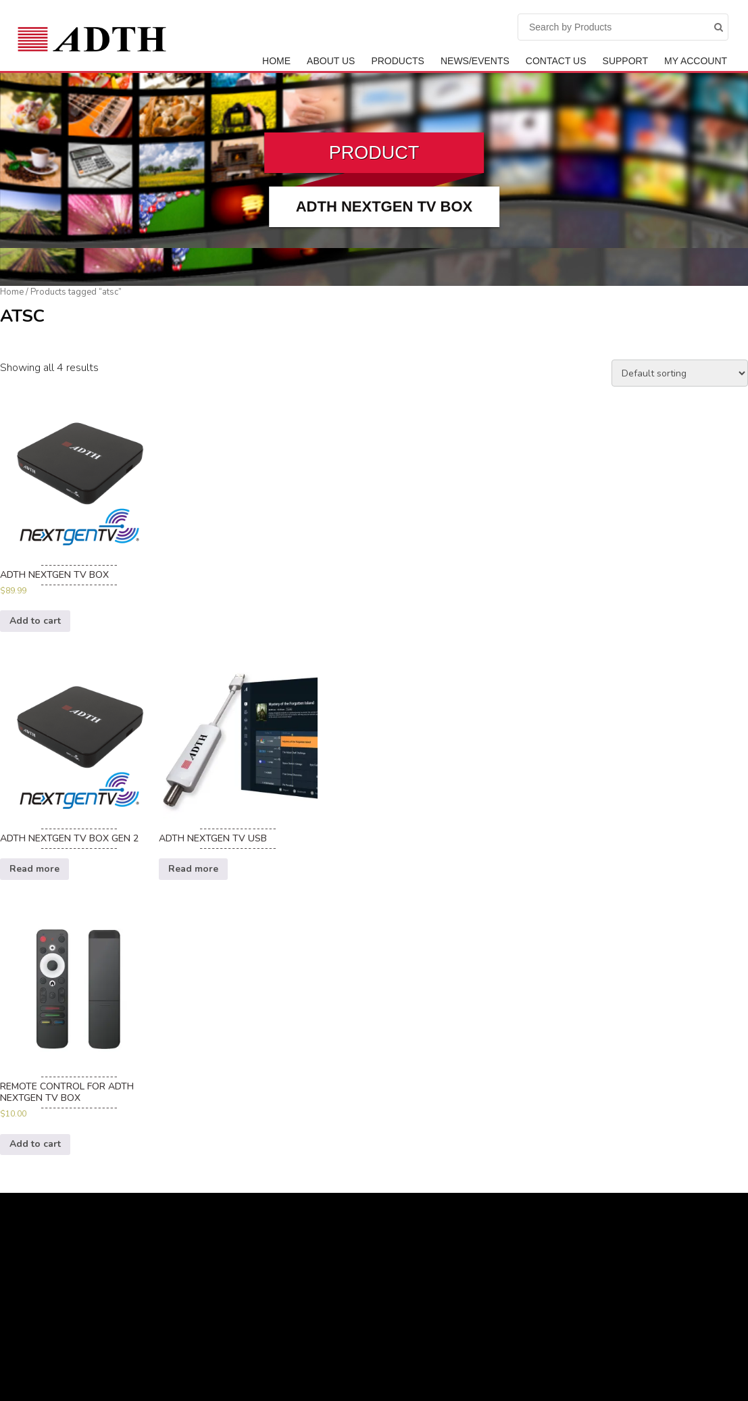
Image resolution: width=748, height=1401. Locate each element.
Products (397, 60)
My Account (695, 60)
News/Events (475, 60)
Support (625, 60)
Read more (34, 868)
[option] (79, 513)
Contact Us (556, 60)
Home (276, 60)
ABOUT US (331, 60)
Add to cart (35, 620)
